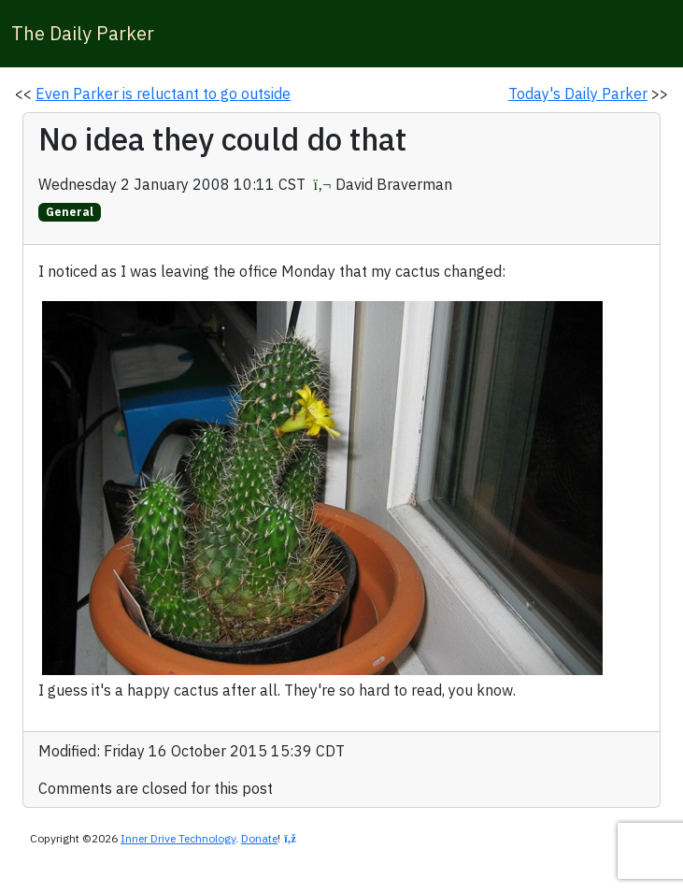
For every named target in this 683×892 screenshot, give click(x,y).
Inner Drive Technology (178, 838)
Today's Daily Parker (577, 93)
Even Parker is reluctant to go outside (163, 93)
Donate (259, 838)
